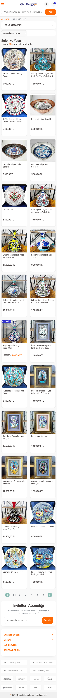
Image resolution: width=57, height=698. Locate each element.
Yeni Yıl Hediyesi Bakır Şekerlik (12, 165)
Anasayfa (5, 19)
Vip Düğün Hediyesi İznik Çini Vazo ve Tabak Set (41, 211)
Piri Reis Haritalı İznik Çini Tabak (13, 75)
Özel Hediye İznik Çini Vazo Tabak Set (12, 528)
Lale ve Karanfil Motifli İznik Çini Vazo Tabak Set (42, 301)
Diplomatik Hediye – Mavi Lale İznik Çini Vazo (13, 301)
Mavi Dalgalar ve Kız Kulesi (42, 527)
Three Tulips (8, 210)
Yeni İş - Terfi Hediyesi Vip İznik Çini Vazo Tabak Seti (42, 75)
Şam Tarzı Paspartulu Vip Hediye (13, 437)
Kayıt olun (47, 620)
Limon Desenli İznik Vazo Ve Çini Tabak (13, 256)
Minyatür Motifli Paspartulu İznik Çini (14, 482)
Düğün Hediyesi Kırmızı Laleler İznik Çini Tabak (12, 120)
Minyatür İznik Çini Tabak (13, 572)
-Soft (13, 695)
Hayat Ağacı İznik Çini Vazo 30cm (12, 346)
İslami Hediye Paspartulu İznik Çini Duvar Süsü (41, 346)
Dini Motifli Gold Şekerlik (41, 119)
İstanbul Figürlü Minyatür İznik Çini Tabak (41, 573)
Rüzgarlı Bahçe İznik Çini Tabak (13, 392)
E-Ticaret (19, 695)
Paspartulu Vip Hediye (40, 436)
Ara (50, 12)
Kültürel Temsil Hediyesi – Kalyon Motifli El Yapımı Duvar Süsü (42, 392)
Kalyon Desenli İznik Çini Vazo (41, 256)
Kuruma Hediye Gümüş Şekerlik (40, 165)
